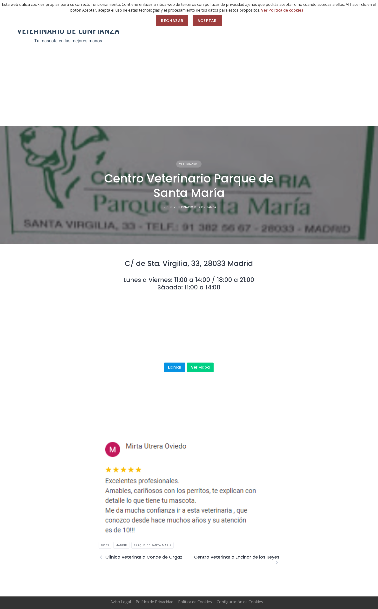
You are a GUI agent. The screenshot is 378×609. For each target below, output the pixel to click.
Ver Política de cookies (282, 10)
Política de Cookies (195, 601)
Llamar (174, 367)
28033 (105, 545)
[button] (106, 488)
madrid (121, 545)
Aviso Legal (120, 601)
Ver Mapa (200, 367)
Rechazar (172, 20)
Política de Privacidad (154, 601)
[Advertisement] (189, 89)
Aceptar (207, 20)
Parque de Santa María (152, 545)
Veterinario (189, 164)
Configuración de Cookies (240, 601)
